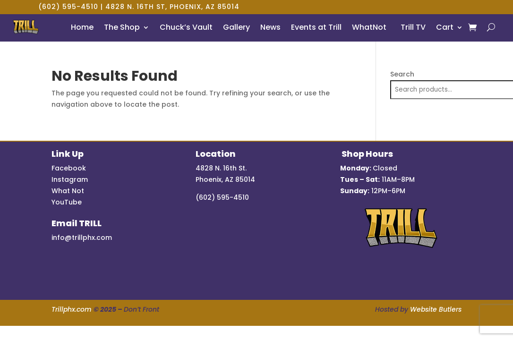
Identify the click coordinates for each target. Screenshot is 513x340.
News (270, 27)
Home (82, 27)
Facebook (68, 168)
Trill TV (411, 27)
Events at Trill (316, 27)
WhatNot (369, 27)
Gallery (236, 27)
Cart (444, 27)
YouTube (66, 202)
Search (402, 74)
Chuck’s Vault (186, 27)
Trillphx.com (71, 309)
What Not (67, 191)
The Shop (122, 27)
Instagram (69, 179)
